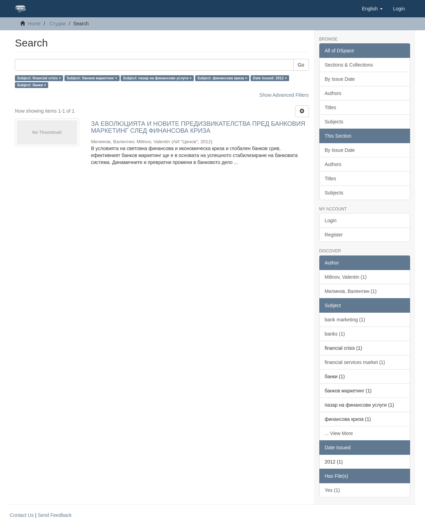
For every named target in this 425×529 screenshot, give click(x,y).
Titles (330, 107)
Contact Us (22, 515)
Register (334, 234)
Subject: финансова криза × (222, 78)
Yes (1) (332, 490)
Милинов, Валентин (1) (351, 291)
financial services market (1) (355, 362)
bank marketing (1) (345, 319)
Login (331, 220)
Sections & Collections (349, 65)
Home (34, 23)
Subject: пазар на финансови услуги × (157, 78)
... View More (339, 433)
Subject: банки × (31, 85)
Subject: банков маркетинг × (92, 78)
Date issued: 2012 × (270, 78)
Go (301, 65)
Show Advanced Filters (284, 95)
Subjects (334, 121)
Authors (333, 93)
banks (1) (335, 334)
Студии (58, 23)
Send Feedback (55, 515)
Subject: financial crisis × (39, 78)
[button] (372, 8)
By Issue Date (340, 79)
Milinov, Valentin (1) (346, 277)
